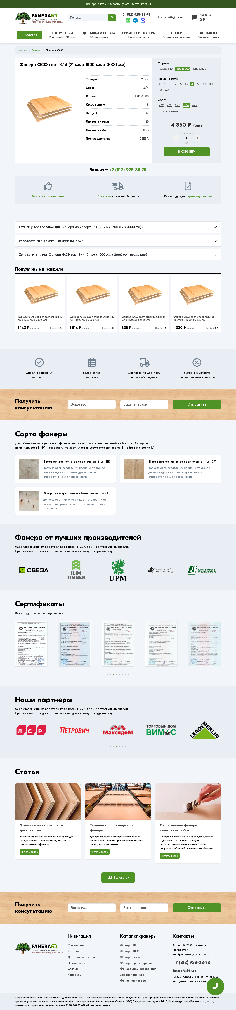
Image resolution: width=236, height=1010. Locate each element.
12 (175, 84)
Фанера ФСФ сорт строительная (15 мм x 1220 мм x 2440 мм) (193, 318)
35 (160, 90)
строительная (168, 111)
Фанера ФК (128, 945)
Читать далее (29, 852)
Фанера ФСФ (129, 951)
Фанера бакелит (132, 957)
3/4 (186, 105)
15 (180, 84)
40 (167, 90)
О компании (76, 945)
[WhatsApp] (128, 20)
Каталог (73, 951)
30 (211, 84)
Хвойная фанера (132, 974)
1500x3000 (183, 69)
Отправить (196, 404)
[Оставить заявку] (215, 986)
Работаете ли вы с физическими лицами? (51, 241)
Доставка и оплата (81, 957)
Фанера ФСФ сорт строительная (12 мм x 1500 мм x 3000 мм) (92, 318)
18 (186, 84)
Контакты (74, 974)
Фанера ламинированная (138, 969)
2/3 (169, 105)
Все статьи (118, 877)
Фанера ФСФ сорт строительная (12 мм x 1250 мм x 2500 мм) (40, 318)
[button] (107, 674)
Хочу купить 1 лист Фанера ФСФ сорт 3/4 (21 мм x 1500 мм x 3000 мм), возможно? (83, 255)
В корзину (186, 151)
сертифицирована (199, 196)
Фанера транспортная (136, 963)
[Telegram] (135, 20)
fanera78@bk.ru (170, 17)
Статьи (73, 969)
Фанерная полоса (133, 980)
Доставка (104, 196)
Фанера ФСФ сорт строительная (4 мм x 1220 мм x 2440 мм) (144, 318)
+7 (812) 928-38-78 (135, 15)
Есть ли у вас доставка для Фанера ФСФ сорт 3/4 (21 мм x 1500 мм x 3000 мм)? (81, 227)
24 (198, 84)
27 (204, 84)
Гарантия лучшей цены (48, 196)
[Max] (143, 20)
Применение (76, 963)
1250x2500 (199, 69)
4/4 (194, 105)
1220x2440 (166, 69)
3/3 (177, 105)
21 (192, 84)
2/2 (161, 105)
